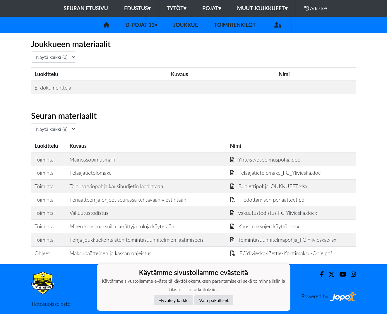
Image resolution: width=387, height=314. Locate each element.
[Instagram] (351, 274)
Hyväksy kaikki (173, 300)
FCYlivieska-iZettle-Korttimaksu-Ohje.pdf (281, 253)
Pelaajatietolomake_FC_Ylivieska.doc (275, 172)
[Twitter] (329, 274)
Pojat (211, 8)
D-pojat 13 (141, 25)
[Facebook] (319, 274)
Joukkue (185, 25)
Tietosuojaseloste (50, 304)
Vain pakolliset (214, 300)
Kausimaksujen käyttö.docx (264, 226)
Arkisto (315, 8)
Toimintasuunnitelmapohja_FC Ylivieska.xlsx (283, 239)
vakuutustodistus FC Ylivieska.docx (273, 213)
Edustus (137, 8)
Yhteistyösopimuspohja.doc (265, 159)
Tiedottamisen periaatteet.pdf (268, 199)
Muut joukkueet (262, 8)
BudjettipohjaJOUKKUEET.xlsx (269, 186)
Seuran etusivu (86, 8)
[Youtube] (340, 274)
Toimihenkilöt (235, 25)
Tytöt (176, 8)
